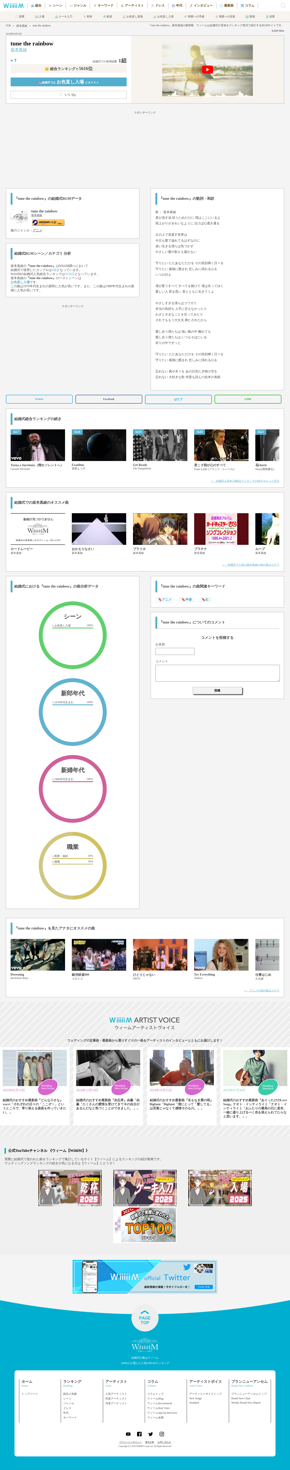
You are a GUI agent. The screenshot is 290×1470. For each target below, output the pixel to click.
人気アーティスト (116, 1393)
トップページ (30, 1393)
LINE (248, 399)
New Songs (195, 1398)
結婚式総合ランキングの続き (37, 419)
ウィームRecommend (159, 1403)
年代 (66, 1412)
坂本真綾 (21, 25)
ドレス (67, 1408)
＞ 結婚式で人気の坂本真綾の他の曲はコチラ (250, 564)
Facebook (108, 399)
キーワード (70, 1417)
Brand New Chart (241, 1398)
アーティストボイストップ (205, 1393)
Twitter (39, 399)
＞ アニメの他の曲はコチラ (261, 990)
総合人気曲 (70, 1393)
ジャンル (68, 1403)
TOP (8, 25)
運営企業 (149, 1442)
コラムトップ (155, 1393)
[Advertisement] (145, 149)
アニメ (37, 230)
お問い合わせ (164, 1442)
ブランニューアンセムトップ (249, 1393)
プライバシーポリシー (130, 1442)
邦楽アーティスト (116, 1398)
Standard (194, 1402)
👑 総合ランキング (69, 69)
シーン (67, 1398)
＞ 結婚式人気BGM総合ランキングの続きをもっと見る (245, 480)
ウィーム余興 (155, 1417)
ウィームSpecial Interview (162, 1412)
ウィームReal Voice (158, 1408)
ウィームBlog (155, 1398)
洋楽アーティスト (116, 1403)
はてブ (178, 399)
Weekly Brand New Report (246, 1402)
